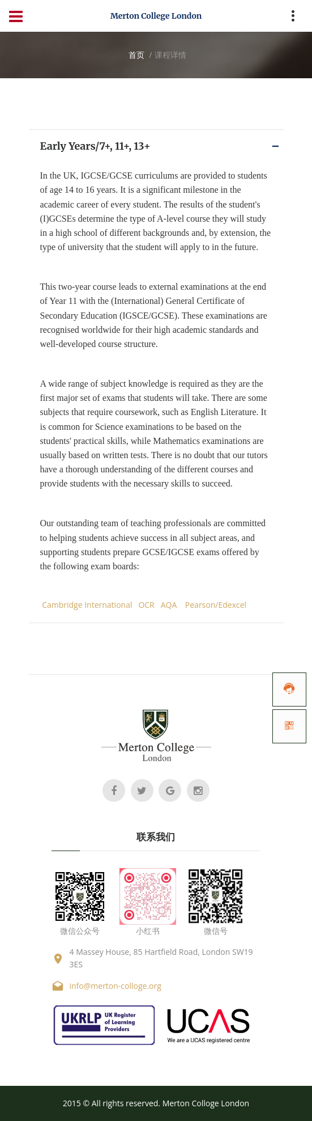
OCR (146, 604)
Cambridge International (87, 604)
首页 (136, 54)
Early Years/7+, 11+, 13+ (95, 146)
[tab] (156, 146)
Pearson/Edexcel (215, 604)
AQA (169, 604)
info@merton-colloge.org (115, 985)
